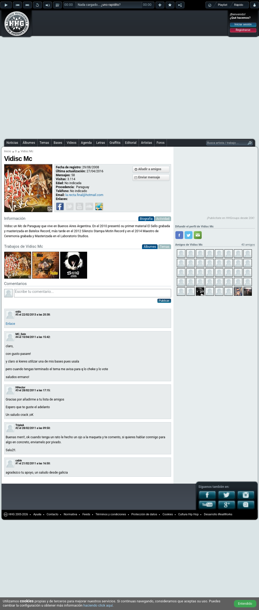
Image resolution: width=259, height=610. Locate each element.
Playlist (222, 5)
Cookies (167, 514)
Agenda (86, 143)
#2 (17, 428)
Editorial (130, 143)
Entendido (245, 604)
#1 (17, 463)
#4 (17, 337)
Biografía (146, 219)
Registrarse (243, 30)
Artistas (146, 143)
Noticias (12, 143)
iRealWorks (225, 514)
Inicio (7, 151)
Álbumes (29, 143)
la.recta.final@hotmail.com (84, 195)
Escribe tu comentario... (92, 293)
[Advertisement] (63, 74)
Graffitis (115, 143)
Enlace (10, 324)
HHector (20, 387)
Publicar (164, 300)
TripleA (20, 425)
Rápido (238, 5)
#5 (17, 314)
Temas (44, 143)
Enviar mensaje (149, 177)
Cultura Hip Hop (188, 514)
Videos (72, 143)
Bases (58, 143)
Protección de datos (144, 514)
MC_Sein (21, 334)
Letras (100, 143)
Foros (160, 143)
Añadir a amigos (150, 169)
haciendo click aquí (98, 605)
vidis (18, 311)
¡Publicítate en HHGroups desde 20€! (231, 218)
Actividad (162, 219)
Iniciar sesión (243, 24)
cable (19, 460)
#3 (17, 390)
